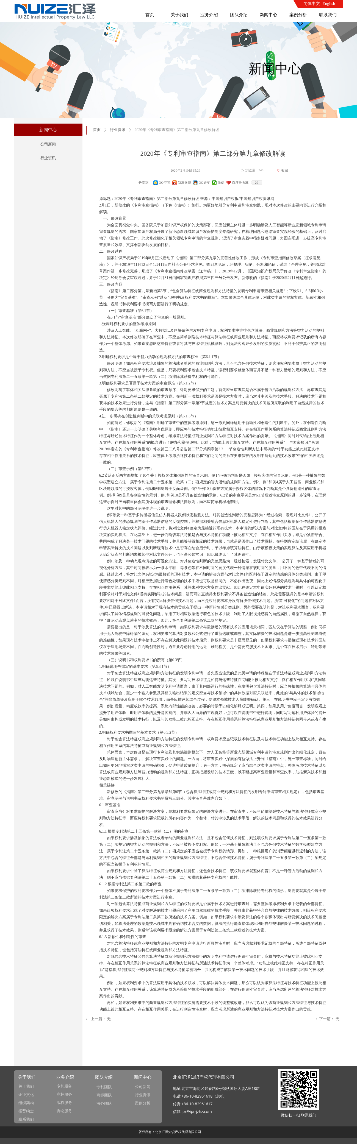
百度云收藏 (240, 183)
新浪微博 (184, 183)
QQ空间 (164, 183)
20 (256, 183)
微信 (221, 183)
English (329, 3)
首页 (97, 130)
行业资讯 (117, 130)
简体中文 (311, 3)
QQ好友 (204, 183)
